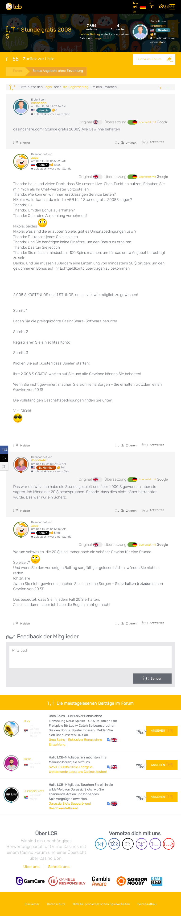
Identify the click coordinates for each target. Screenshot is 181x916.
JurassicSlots (34, 791)
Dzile (27, 759)
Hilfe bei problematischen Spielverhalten (102, 904)
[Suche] (169, 59)
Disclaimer (30, 904)
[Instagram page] (155, 844)
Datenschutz (55, 904)
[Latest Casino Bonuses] (14, 7)
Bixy (27, 721)
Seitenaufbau (148, 904)
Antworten (156, 142)
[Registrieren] (152, 7)
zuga (98, 38)
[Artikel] (134, 7)
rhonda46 (38, 460)
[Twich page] (141, 844)
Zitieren (125, 143)
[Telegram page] (101, 844)
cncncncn (157, 26)
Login (48, 87)
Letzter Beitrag (90, 34)
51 (139, 796)
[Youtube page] (168, 844)
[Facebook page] (114, 844)
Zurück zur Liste (30, 59)
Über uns (31, 866)
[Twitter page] (128, 844)
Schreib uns (58, 866)
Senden (156, 679)
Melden (21, 143)
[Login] (162, 7)
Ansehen (162, 730)
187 (139, 764)
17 (139, 730)
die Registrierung (75, 87)
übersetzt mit (153, 122)
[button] (112, 740)
